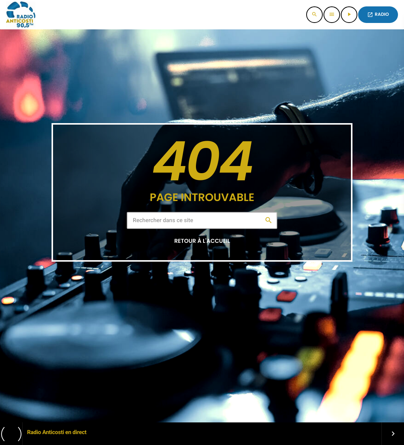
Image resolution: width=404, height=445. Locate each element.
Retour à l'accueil (202, 241)
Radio (378, 14)
